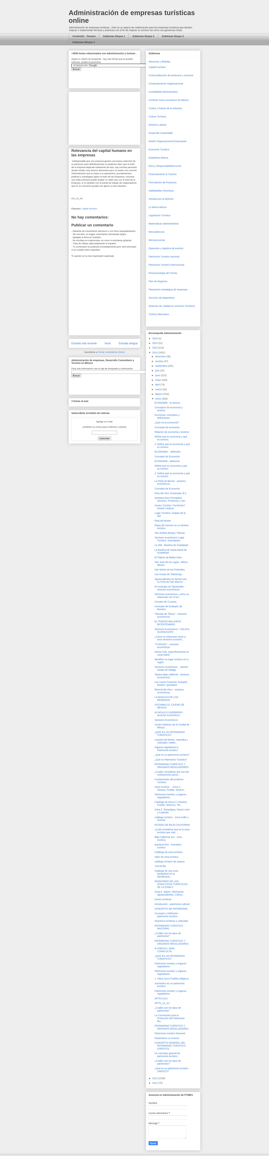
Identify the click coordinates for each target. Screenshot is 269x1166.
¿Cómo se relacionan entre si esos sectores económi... (170, 638)
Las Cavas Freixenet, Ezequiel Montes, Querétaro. (171, 683)
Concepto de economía (167, 427)
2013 (155, 1078)
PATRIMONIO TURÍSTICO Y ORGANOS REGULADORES (172, 1027)
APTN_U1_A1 (162, 1003)
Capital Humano (157, 67)
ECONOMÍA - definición (167, 461)
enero (158, 398)
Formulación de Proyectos (163, 182)
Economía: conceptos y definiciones (167, 416)
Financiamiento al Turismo (163, 174)
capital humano (89, 208)
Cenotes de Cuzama (166, 601)
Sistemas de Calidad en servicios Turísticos (172, 306)
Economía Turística (159, 149)
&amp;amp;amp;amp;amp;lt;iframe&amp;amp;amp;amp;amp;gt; (110, 78)
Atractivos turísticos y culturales (171, 921)
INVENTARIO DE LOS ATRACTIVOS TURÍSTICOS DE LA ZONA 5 (171, 884)
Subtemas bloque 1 (114, 36)
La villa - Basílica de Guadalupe (171, 545)
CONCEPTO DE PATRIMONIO (171, 908)
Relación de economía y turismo (172, 432)
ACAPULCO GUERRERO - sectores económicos (169, 714)
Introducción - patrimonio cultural (172, 904)
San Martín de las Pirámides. (170, 569)
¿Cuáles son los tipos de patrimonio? (168, 935)
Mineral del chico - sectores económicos (169, 691)
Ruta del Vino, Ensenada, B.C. (171, 493)
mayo (158, 380)
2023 (155, 343)
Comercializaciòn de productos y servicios (171, 75)
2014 (155, 352)
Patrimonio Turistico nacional (164, 256)
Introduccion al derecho (161, 199)
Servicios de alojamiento (162, 297)
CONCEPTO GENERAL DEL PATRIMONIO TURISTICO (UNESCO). (170, 1045)
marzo (158, 389)
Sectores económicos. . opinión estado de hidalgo (171, 668)
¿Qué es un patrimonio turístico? (172, 754)
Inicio (108, 343)
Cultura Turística (157, 116)
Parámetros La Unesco (167, 1038)
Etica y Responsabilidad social (165, 166)
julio (157, 370)
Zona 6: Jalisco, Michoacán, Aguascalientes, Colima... (169, 893)
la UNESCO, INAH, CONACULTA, (165, 950)
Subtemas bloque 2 (143, 36)
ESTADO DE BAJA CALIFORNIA (172, 824)
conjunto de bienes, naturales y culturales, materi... (171, 741)
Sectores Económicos (166, 720)
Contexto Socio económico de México (169, 100)
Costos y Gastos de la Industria (165, 108)
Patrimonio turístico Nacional (170, 1033)
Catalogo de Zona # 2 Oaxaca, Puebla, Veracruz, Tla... (171, 803)
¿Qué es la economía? (167, 422)
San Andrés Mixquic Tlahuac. (170, 533)
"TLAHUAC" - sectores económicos (167, 646)
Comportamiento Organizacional (166, 83)
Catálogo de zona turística (169, 852)
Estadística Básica (158, 157)
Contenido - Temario (84, 36)
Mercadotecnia (156, 231)
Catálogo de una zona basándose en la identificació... (166, 873)
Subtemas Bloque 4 (83, 42)
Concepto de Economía (167, 456)
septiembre (161, 366)
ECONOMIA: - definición (168, 451)
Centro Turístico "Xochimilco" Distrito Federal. (170, 507)
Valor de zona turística (166, 857)
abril (157, 384)
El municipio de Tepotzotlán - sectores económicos (170, 588)
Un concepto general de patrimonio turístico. (167, 1055)
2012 (155, 1083)
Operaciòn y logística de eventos (166, 248)
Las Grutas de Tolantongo (168, 574)
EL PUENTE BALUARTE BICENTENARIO (168, 623)
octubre (159, 361)
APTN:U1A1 (161, 998)
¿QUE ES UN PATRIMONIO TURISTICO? (170, 733)
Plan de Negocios (158, 281)
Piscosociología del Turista (163, 273)
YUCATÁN (160, 866)
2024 (155, 338)
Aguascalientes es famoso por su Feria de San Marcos (171, 580)
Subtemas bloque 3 (173, 36)
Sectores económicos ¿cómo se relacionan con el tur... (172, 595)
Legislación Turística (159, 215)
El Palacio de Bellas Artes (168, 557)
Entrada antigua (128, 343)
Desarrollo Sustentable (161, 133)
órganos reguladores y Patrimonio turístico (166, 749)
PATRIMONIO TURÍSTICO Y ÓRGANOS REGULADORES (172, 766)
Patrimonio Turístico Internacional (166, 264)
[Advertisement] (10, 1090)
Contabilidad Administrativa (163, 91)
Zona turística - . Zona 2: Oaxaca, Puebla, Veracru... (170, 788)
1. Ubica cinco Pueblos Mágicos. (172, 978)
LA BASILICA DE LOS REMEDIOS (166, 698)
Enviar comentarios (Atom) (111, 352)
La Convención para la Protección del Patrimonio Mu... (170, 1018)
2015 (155, 347)
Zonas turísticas (163, 899)
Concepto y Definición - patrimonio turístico (167, 915)
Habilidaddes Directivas (161, 190)
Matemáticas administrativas (164, 223)
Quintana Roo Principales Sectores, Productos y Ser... (171, 499)
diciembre (160, 356)
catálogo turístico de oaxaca (169, 861)
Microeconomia (157, 240)
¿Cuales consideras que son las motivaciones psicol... (172, 773)
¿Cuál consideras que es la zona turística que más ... (172, 831)
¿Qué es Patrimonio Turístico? (171, 759)
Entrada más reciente (84, 343)
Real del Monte (163, 520)
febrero (159, 394)
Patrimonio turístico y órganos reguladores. (170, 796)
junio (158, 375)
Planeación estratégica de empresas (168, 289)
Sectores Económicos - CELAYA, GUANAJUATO (172, 630)
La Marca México (158, 207)
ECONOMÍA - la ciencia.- (168, 402)
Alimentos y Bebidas (159, 61)
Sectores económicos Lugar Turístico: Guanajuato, (169, 539)
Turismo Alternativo (159, 314)
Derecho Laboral (157, 124)
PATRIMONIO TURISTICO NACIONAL (169, 927)
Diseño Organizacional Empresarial (167, 141)
